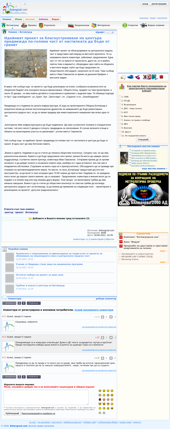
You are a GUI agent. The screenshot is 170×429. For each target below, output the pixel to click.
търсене (143, 18)
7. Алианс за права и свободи (134, 120)
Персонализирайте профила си (38, 413)
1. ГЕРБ (123, 96)
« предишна (9, 303)
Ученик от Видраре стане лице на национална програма (49, 264)
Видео (55, 19)
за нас (32, 422)
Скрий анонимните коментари (93, 310)
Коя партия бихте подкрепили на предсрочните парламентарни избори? (146, 88)
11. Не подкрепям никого (132, 135)
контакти (162, 18)
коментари (81, 239)
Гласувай (143, 139)
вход (145, 4)
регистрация (159, 4)
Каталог (30, 19)
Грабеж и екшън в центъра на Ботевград (40, 285)
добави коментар (106, 299)
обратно (109, 239)
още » (163, 251)
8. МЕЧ (123, 123)
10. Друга (125, 131)
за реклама (44, 422)
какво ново (125, 422)
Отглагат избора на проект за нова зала (39, 275)
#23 (4, 357)
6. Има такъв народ (129, 116)
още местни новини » (154, 168)
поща (153, 18)
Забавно (43, 19)
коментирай (97, 239)
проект (19, 212)
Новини (7, 19)
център (9, 212)
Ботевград (26, 32)
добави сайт (89, 422)
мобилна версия (72, 422)
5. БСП (123, 112)
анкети (137, 422)
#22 (4, 337)
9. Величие (125, 127)
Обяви (18, 19)
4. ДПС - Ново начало (130, 108)
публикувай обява (108, 422)
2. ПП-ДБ (124, 100)
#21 (4, 316)
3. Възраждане (127, 104)
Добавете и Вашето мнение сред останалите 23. (59, 218)
